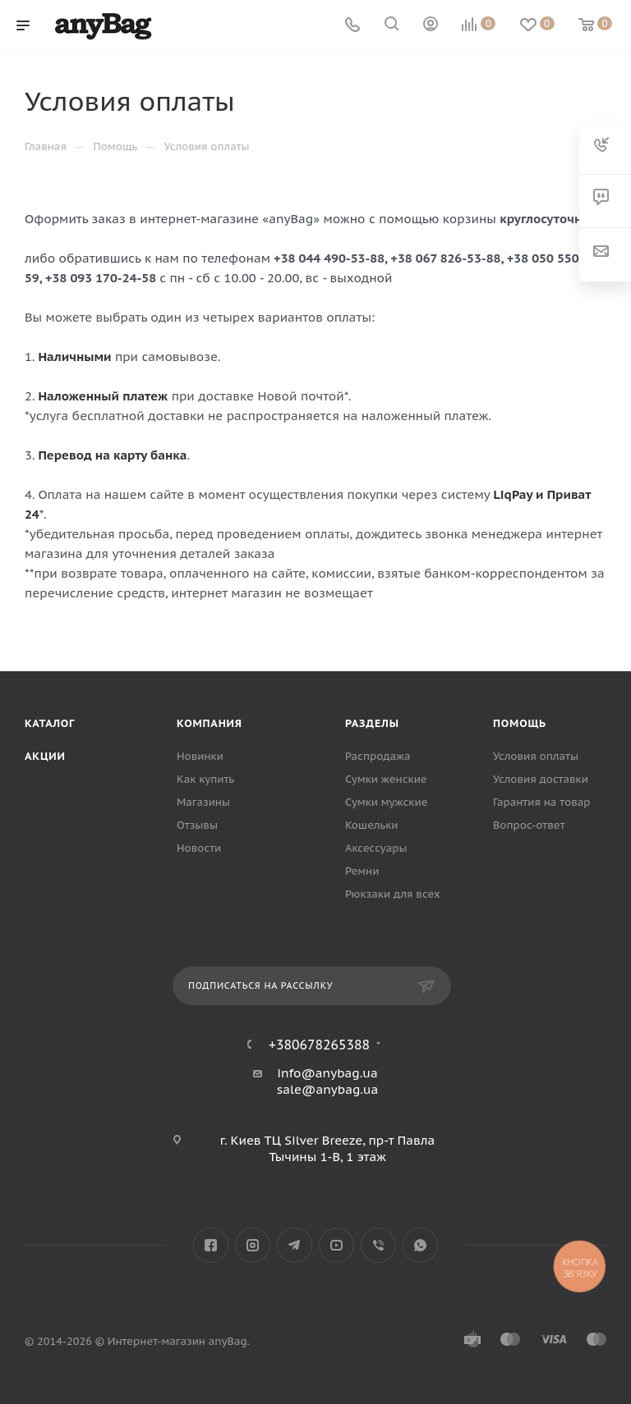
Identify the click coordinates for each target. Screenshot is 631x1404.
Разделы (372, 723)
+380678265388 (319, 1044)
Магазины (203, 802)
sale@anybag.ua (328, 1089)
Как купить (205, 779)
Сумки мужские (386, 802)
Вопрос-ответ (529, 825)
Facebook (210, 1245)
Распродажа (378, 756)
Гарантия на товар (541, 802)
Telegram (294, 1245)
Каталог (50, 723)
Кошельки (371, 825)
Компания (209, 723)
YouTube (336, 1245)
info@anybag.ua (327, 1073)
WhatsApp (420, 1245)
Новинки (200, 756)
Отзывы (197, 825)
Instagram (252, 1245)
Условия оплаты (535, 756)
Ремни (362, 871)
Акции (45, 756)
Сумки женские (386, 779)
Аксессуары (376, 848)
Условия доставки (540, 779)
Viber (378, 1245)
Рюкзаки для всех (392, 894)
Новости (199, 848)
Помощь (519, 723)
